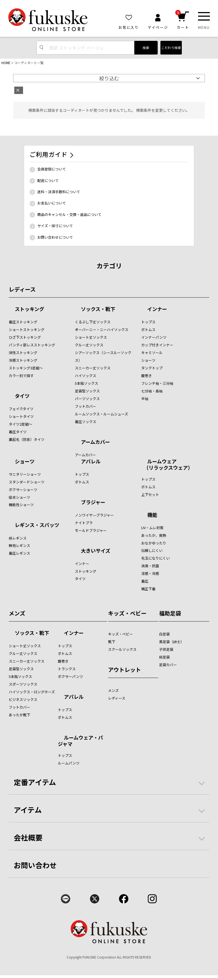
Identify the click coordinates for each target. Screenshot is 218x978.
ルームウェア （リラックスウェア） (167, 464)
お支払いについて (51, 203)
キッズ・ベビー (127, 613)
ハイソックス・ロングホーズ (32, 691)
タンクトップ (152, 367)
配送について (48, 180)
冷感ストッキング (23, 360)
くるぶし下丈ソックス (93, 321)
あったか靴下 (19, 714)
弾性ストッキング (23, 352)
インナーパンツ (153, 337)
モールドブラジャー (91, 530)
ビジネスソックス (23, 699)
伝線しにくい (152, 550)
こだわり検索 (171, 47)
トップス (148, 321)
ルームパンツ (69, 763)
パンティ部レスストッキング (32, 344)
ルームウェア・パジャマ (80, 740)
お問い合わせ (35, 865)
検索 (146, 47)
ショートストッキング (26, 329)
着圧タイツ (18, 431)
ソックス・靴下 (98, 309)
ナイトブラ (84, 522)
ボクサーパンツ (70, 676)
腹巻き (146, 375)
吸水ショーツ (19, 497)
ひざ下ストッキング (25, 337)
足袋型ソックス (87, 391)
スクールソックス (122, 649)
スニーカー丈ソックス (93, 367)
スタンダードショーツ (26, 481)
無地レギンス (19, 545)
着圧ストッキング (23, 321)
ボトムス (148, 329)
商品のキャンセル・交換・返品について (69, 214)
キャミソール (152, 352)
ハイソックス (85, 375)
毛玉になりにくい (155, 558)
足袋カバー (168, 664)
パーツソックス (87, 398)
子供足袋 (166, 649)
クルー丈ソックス (89, 344)
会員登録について (51, 169)
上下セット (150, 494)
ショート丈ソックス (91, 337)
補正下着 (148, 588)
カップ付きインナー (157, 344)
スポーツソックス (23, 684)
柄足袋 (164, 657)
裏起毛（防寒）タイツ (26, 439)
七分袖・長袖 (152, 391)
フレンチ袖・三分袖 (157, 383)
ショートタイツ (21, 416)
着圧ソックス (85, 421)
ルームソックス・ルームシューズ (101, 414)
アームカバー (95, 442)
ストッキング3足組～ (26, 367)
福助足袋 (170, 613)
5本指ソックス (86, 383)
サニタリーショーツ (25, 474)
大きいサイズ (95, 551)
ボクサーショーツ (23, 489)
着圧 (144, 581)
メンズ (17, 613)
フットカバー (85, 406)
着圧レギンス (19, 553)
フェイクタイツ (21, 408)
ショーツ (148, 360)
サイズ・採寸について (55, 225)
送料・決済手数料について (58, 191)
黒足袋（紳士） (171, 641)
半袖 (144, 398)
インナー (157, 309)
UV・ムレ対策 (152, 527)
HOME (5, 62)
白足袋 (164, 634)
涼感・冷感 (150, 573)
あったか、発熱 (153, 535)
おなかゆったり (153, 543)
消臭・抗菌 (150, 565)
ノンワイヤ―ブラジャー (94, 515)
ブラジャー (93, 503)
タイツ (22, 396)
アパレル (91, 462)
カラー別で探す (21, 375)
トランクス (67, 668)
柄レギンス (18, 538)
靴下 (111, 641)
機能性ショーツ (21, 504)
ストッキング (29, 309)
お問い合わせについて (55, 237)
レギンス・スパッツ (37, 525)
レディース (22, 289)
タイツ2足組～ (20, 424)
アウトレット (124, 670)
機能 (152, 515)
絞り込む (109, 78)
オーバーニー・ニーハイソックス (101, 329)
